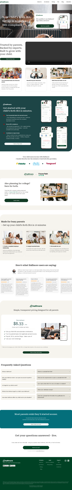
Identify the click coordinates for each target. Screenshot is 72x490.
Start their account (36, 424)
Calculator (68, 1)
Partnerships (58, 464)
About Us (39, 1)
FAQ (58, 1)
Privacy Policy (50, 464)
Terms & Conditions (50, 462)
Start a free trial (10, 59)
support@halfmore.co (40, 450)
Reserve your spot (36, 447)
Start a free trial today (36, 352)
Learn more (16, 200)
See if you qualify (45, 26)
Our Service (46, 1)
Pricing (53, 1)
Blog (63, 1)
